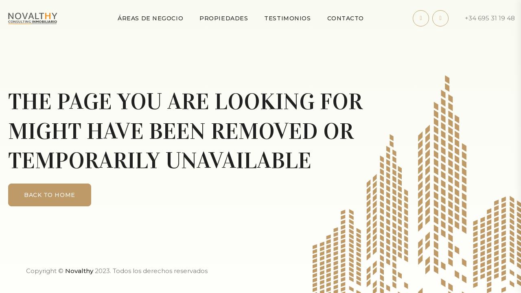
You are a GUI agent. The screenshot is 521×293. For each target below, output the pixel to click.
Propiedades (223, 18)
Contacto (345, 18)
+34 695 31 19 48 (490, 18)
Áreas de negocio (150, 18)
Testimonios (287, 18)
